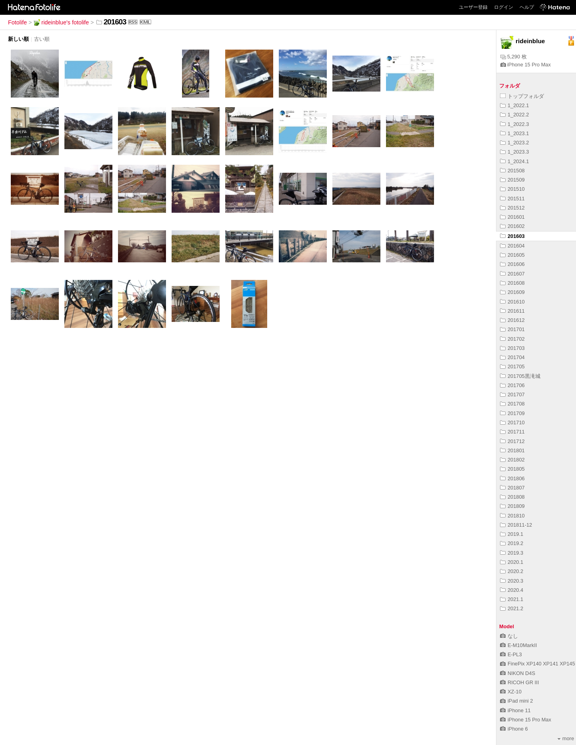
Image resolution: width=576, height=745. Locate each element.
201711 (512, 432)
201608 (512, 283)
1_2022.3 (514, 124)
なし (509, 636)
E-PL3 (511, 654)
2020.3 (511, 581)
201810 (512, 516)
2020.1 (511, 562)
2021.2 (511, 608)
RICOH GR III (519, 682)
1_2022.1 (514, 105)
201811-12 (516, 525)
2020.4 (511, 590)
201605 (512, 255)
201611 (512, 311)
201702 (512, 339)
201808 (512, 497)
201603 (512, 236)
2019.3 (511, 553)
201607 (512, 274)
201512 (512, 208)
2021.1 (511, 599)
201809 (512, 506)
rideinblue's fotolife (61, 22)
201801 (512, 450)
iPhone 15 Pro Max (525, 65)
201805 (512, 469)
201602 (512, 226)
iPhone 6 (514, 729)
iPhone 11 (515, 710)
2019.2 (511, 543)
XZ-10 (511, 692)
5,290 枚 (513, 57)
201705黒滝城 (520, 376)
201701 (512, 329)
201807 (512, 488)
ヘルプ (527, 7)
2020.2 (511, 571)
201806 (512, 478)
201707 (512, 394)
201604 (512, 246)
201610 (512, 302)
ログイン (503, 7)
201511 (512, 199)
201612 (512, 320)
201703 (512, 348)
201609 (512, 292)
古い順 (42, 39)
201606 (512, 264)
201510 (512, 189)
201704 (512, 357)
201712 (512, 441)
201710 (512, 422)
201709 (512, 413)
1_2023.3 (514, 152)
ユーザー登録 (473, 7)
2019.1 (511, 534)
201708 (512, 404)
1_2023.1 (514, 133)
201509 (512, 180)
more (566, 738)
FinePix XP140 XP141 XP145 (537, 664)
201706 (512, 385)
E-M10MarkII (518, 645)
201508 (512, 171)
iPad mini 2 (516, 701)
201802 (512, 460)
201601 (512, 217)
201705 (512, 367)
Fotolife (17, 22)
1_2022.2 (514, 115)
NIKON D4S (517, 673)
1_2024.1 (514, 161)
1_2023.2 (514, 143)
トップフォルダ (522, 96)
